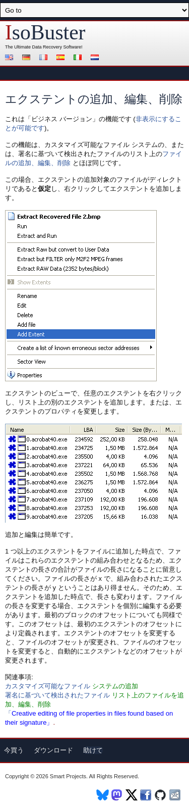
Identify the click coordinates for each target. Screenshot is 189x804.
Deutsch (27, 58)
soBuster (45, 32)
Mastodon (117, 794)
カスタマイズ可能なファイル (47, 686)
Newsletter (175, 794)
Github (161, 794)
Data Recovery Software (57, 46)
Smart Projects (68, 776)
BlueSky (102, 794)
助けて (93, 750)
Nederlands (96, 58)
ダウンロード (53, 750)
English (10, 58)
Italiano (79, 58)
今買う (14, 750)
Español (62, 58)
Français (44, 58)
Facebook (146, 794)
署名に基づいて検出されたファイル (57, 695)
